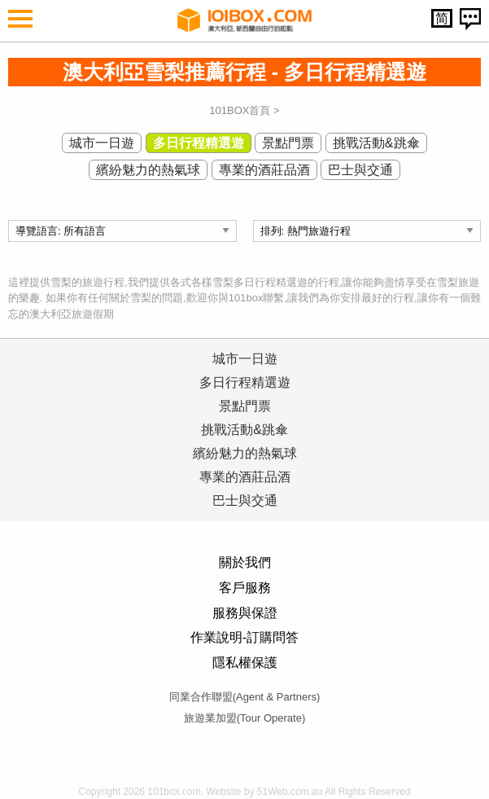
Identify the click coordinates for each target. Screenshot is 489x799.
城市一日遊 (101, 143)
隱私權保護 (244, 662)
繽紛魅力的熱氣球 (148, 170)
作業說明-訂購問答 (244, 637)
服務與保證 (244, 613)
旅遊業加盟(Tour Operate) (245, 718)
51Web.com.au (290, 791)
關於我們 (245, 562)
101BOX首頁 (239, 110)
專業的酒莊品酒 (264, 170)
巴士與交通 (360, 170)
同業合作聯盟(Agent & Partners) (245, 697)
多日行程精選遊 (198, 143)
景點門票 (288, 143)
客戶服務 (245, 588)
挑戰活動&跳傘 (376, 143)
